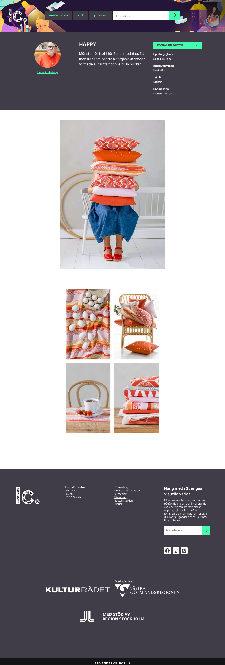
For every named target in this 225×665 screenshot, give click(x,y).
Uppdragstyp (100, 15)
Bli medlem (120, 494)
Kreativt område (58, 15)
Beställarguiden (123, 500)
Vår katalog (120, 497)
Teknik (80, 15)
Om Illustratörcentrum (127, 490)
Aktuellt (118, 504)
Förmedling (121, 487)
